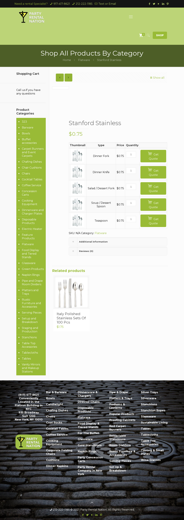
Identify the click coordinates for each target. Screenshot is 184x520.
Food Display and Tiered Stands (30, 254)
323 (24, 121)
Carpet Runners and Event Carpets (33, 152)
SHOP (160, 35)
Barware (27, 127)
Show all (156, 77)
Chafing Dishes (32, 161)
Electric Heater (32, 229)
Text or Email (107, 3)
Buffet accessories (29, 141)
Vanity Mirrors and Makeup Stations (31, 368)
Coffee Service (31, 185)
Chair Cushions (32, 167)
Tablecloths (30, 352)
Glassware (28, 263)
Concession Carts (29, 193)
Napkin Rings (31, 275)
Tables (26, 358)
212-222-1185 (84, 3)
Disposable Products (29, 221)
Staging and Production (30, 329)
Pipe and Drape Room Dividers (32, 282)
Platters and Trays (30, 292)
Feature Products (28, 236)
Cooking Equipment (29, 202)
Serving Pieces (31, 312)
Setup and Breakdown (30, 320)
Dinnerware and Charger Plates (33, 211)
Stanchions (29, 337)
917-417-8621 (61, 3)
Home (67, 60)
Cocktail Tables (32, 179)
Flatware (84, 60)
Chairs (26, 173)
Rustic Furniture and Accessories (31, 303)
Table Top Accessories (29, 345)
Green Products (33, 269)
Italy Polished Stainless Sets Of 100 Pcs (71, 318)
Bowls (26, 133)
